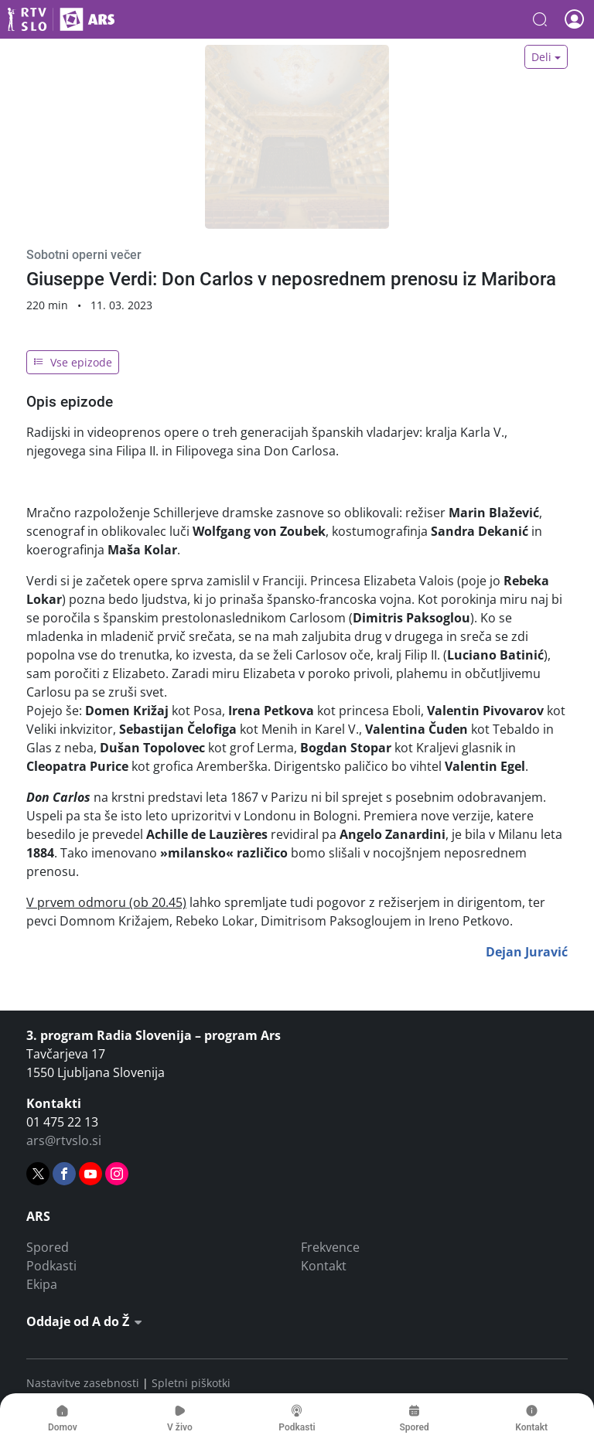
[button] (540, 19)
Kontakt (323, 1265)
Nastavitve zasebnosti (82, 1383)
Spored (47, 1247)
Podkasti (51, 1265)
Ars (61, 19)
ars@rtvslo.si (63, 1140)
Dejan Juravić (527, 951)
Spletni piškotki (191, 1383)
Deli (541, 56)
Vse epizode (72, 362)
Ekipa (41, 1284)
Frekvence (330, 1247)
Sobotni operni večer (84, 254)
